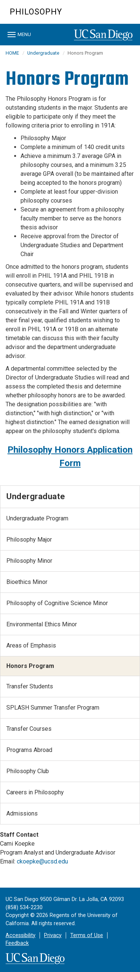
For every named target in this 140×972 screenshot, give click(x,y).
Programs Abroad (29, 749)
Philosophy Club (27, 771)
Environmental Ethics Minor (41, 624)
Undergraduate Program (37, 518)
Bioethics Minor (26, 581)
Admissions (22, 813)
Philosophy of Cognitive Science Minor (57, 603)
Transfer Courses (29, 728)
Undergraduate (43, 53)
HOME (12, 53)
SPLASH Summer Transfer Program (52, 707)
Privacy (53, 935)
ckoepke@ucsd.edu (42, 861)
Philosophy (36, 11)
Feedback (17, 943)
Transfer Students (29, 686)
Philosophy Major (29, 539)
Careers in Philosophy (35, 792)
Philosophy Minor (29, 560)
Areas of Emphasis (31, 645)
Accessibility (20, 935)
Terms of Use (86, 935)
